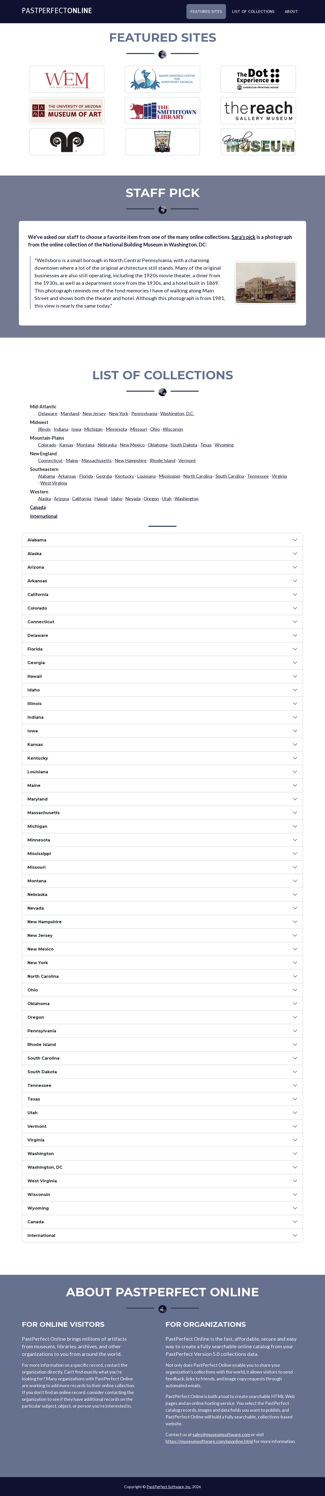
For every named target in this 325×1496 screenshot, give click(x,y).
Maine (72, 460)
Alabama (46, 476)
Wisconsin (173, 429)
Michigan (93, 429)
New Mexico (132, 444)
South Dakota (184, 444)
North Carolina (197, 476)
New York (118, 413)
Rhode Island (162, 460)
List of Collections (253, 13)
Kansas (66, 444)
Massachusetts (96, 460)
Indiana (61, 429)
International (43, 516)
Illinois (44, 429)
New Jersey (94, 413)
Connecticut (50, 460)
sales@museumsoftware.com (221, 1434)
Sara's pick (243, 237)
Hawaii (101, 498)
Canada (38, 507)
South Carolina (229, 476)
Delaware (47, 413)
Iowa (76, 429)
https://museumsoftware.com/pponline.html (209, 1441)
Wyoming (224, 444)
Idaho (116, 498)
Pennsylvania (144, 413)
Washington (187, 498)
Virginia (279, 476)
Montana (85, 444)
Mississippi (169, 476)
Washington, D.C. (177, 413)
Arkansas (67, 476)
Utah (167, 498)
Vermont (187, 460)
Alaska (44, 498)
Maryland (69, 413)
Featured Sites (206, 13)
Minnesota (116, 429)
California (81, 498)
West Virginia (53, 483)
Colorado (47, 444)
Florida (86, 476)
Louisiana (146, 476)
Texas (206, 444)
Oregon (151, 498)
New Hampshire (131, 460)
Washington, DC (44, 1167)
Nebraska (107, 444)
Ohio (155, 429)
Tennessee (258, 476)
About (291, 13)
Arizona (61, 498)
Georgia (104, 476)
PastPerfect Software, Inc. (169, 1486)
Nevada (133, 498)
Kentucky (124, 476)
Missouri (138, 429)
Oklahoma (158, 444)
